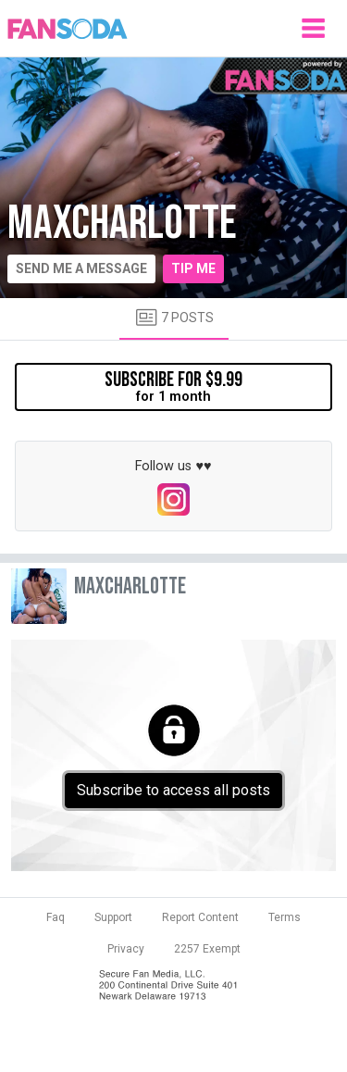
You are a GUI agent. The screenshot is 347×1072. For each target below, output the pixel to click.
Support (113, 917)
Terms (284, 917)
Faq (55, 917)
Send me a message (81, 268)
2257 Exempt (207, 948)
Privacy (125, 948)
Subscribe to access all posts (173, 790)
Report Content (200, 917)
